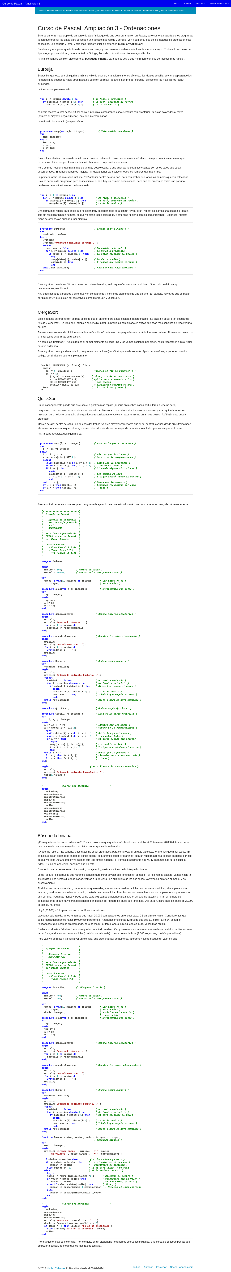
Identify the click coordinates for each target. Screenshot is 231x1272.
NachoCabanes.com (219, 3)
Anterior (188, 3)
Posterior (200, 3)
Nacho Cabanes (56, 1268)
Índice (176, 3)
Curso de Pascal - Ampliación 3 (21, 3)
